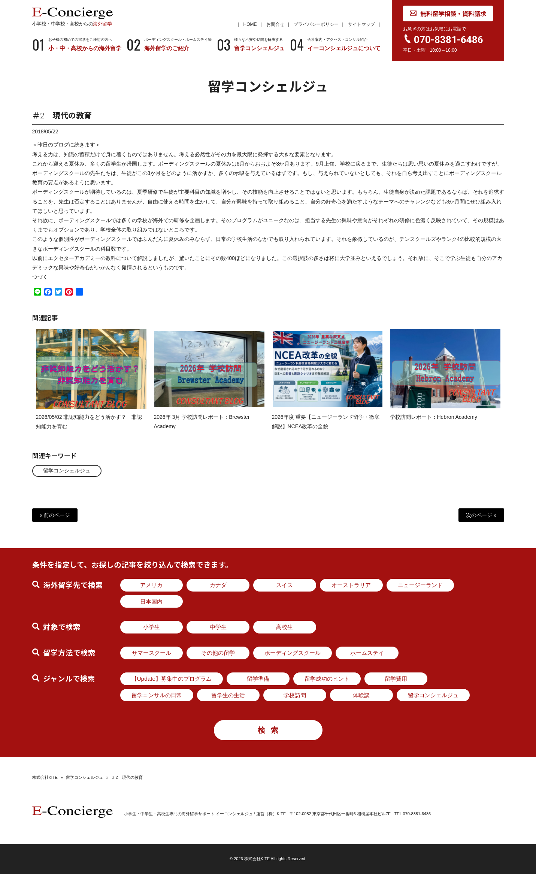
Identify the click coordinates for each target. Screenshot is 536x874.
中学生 (218, 627)
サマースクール (151, 653)
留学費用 (396, 678)
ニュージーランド (420, 585)
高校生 (284, 627)
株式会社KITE (45, 777)
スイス (284, 585)
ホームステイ (367, 653)
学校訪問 (295, 695)
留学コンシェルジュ (67, 471)
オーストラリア (351, 585)
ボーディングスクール (292, 653)
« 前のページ (55, 515)
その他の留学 (218, 653)
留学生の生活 (228, 695)
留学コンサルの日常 (156, 695)
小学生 (151, 627)
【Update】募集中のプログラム (171, 678)
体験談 (361, 695)
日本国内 (151, 601)
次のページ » (481, 515)
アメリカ (151, 585)
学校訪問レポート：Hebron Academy (433, 423)
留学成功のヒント (327, 678)
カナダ (218, 585)
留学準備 (258, 678)
